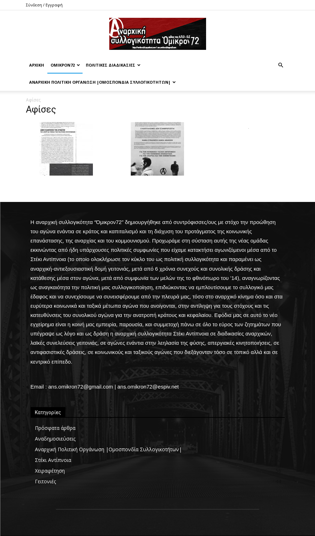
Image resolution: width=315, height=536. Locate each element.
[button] (280, 65)
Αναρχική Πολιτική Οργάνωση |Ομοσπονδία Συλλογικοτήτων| (102, 82)
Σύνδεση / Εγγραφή (44, 4)
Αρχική (36, 65)
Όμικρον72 (65, 65)
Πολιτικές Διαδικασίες (113, 65)
